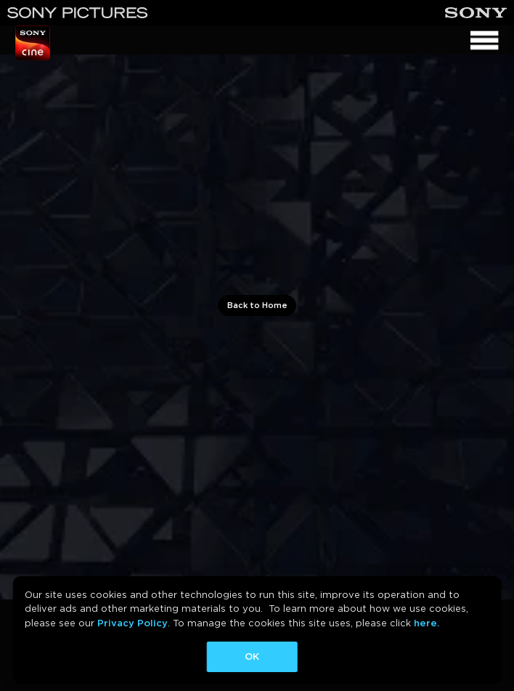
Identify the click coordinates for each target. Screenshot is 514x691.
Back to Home (257, 305)
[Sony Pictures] (77, 12)
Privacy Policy (132, 623)
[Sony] (476, 12)
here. (426, 623)
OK (252, 656)
